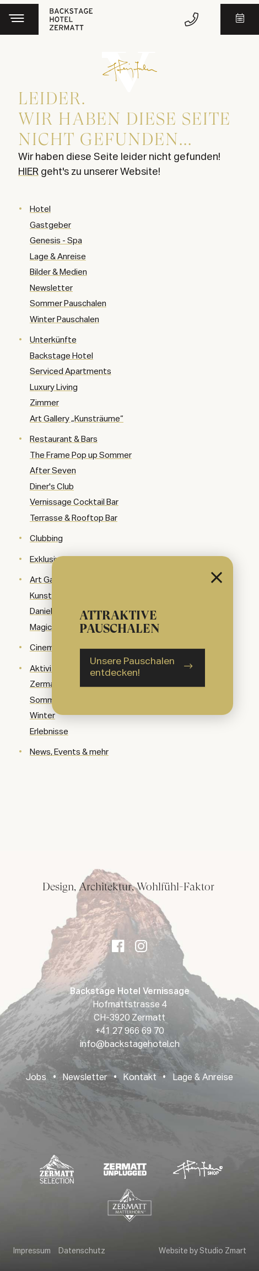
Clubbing (46, 539)
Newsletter (84, 1078)
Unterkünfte (53, 340)
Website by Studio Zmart (202, 1251)
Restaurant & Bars (64, 439)
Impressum (32, 1251)
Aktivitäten (51, 669)
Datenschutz (81, 1251)
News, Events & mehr (69, 752)
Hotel (40, 209)
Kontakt (140, 1078)
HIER (28, 172)
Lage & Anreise (202, 1078)
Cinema (44, 648)
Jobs (36, 1078)
